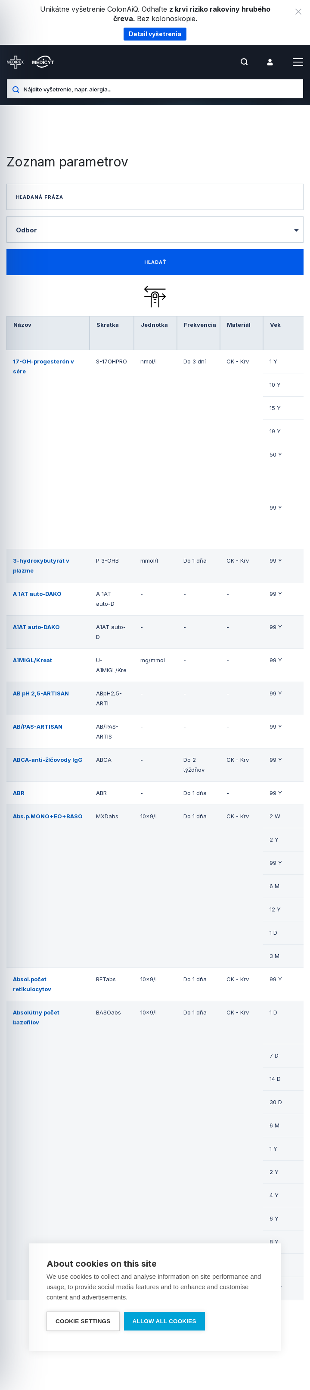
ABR (19, 792)
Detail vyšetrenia (155, 34)
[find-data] (155, 262)
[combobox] (155, 229)
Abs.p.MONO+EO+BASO (48, 816)
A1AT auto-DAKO (36, 626)
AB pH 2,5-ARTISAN (41, 693)
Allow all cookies (164, 1321)
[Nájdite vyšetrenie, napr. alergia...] (160, 88)
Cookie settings (83, 1321)
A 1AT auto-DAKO (37, 593)
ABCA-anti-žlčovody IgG (48, 759)
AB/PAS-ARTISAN (37, 726)
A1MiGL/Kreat (32, 660)
